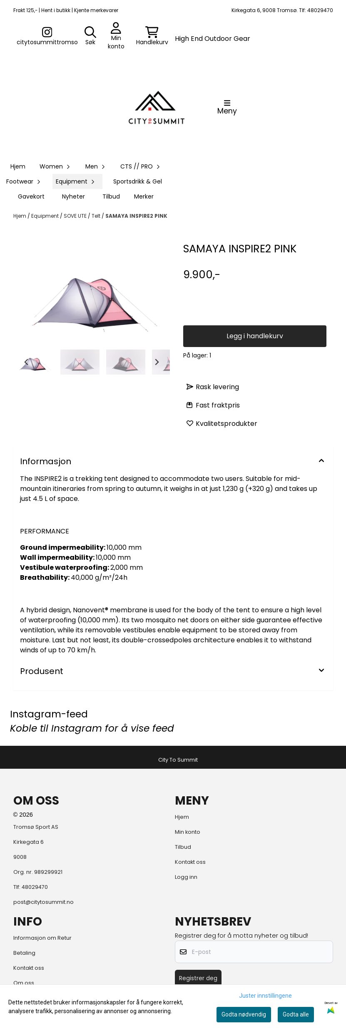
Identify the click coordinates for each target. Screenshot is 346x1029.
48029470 (35, 887)
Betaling (24, 952)
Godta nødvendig (244, 1014)
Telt (97, 215)
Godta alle (296, 1014)
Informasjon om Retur (42, 937)
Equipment (45, 215)
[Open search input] (90, 36)
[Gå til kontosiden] (47, 36)
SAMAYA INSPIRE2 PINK (136, 215)
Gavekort (31, 196)
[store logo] (156, 107)
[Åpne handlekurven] (152, 36)
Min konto (187, 831)
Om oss (23, 982)
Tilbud (111, 196)
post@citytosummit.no (43, 902)
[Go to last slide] (26, 362)
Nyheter (73, 196)
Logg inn (186, 877)
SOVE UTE (76, 215)
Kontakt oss (190, 861)
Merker (144, 196)
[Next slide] (156, 362)
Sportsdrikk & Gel (137, 181)
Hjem (20, 215)
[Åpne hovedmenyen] (227, 107)
